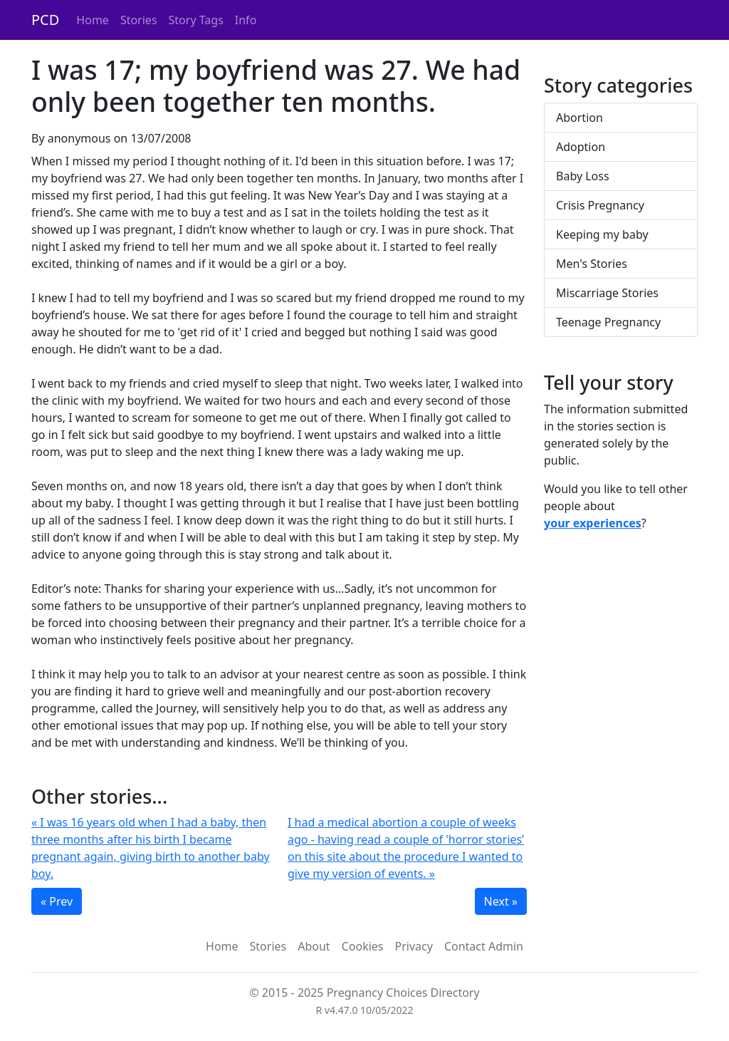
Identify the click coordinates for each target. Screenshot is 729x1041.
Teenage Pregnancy (608, 322)
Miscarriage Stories (607, 293)
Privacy (414, 946)
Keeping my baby (602, 234)
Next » (501, 901)
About (314, 946)
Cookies (363, 946)
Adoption (580, 147)
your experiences (592, 523)
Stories (138, 20)
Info (246, 20)
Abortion (579, 117)
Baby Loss (582, 176)
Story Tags (196, 20)
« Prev (57, 901)
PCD (45, 19)
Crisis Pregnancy (600, 205)
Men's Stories (591, 263)
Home (92, 20)
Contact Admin (483, 946)
